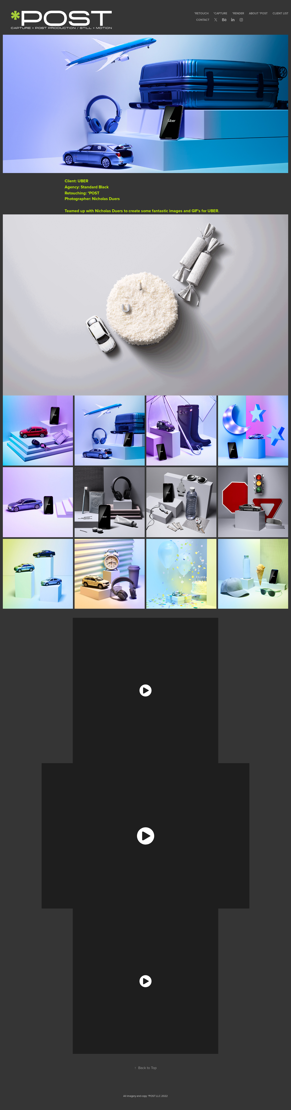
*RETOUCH (201, 13)
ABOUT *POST (258, 13)
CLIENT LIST (280, 13)
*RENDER (238, 13)
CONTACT (202, 20)
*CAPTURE (220, 13)
